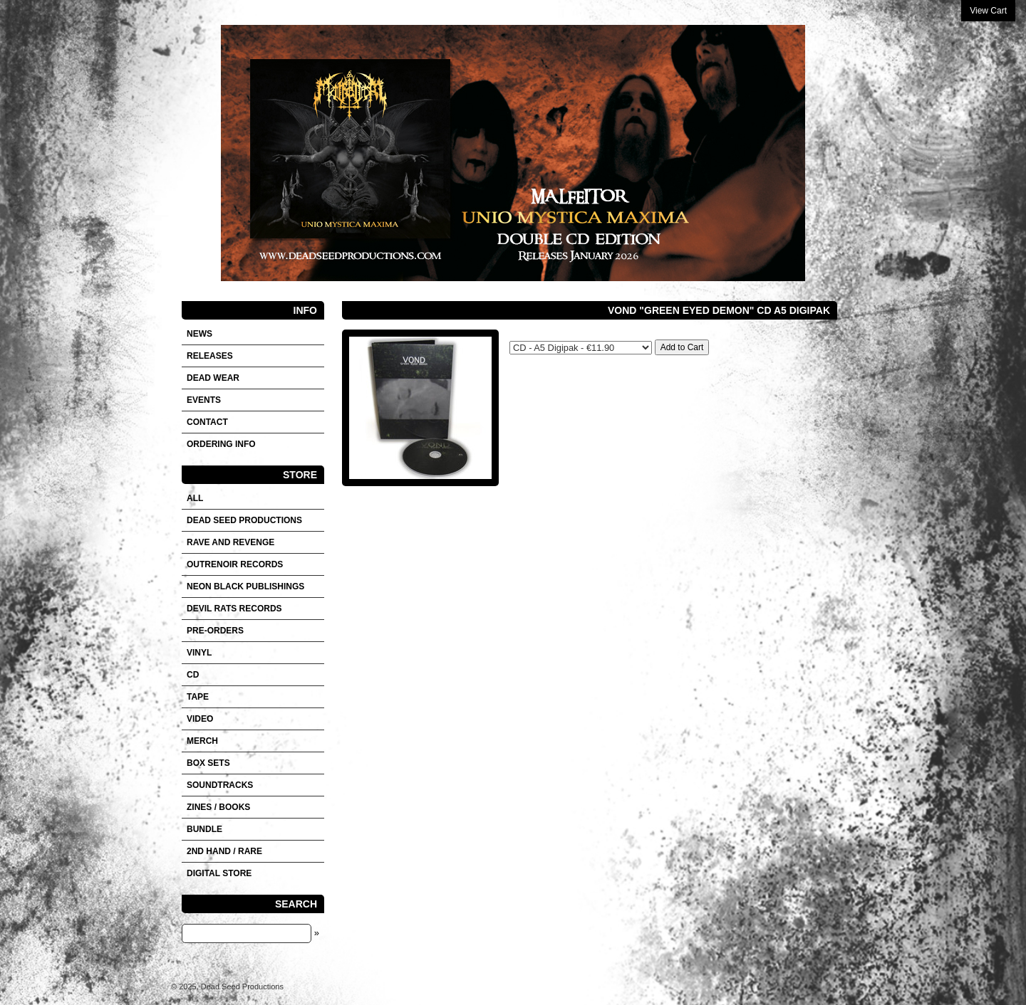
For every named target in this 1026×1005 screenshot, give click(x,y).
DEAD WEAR (213, 378)
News (199, 334)
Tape (198, 697)
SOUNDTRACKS (220, 785)
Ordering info (221, 444)
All (195, 498)
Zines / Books (218, 807)
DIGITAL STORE (219, 873)
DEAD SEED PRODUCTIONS (244, 520)
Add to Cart (682, 347)
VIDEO (200, 719)
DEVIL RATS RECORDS (234, 609)
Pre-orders (215, 631)
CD (193, 675)
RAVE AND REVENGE (230, 542)
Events (204, 400)
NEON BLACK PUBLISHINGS (245, 586)
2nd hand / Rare (224, 851)
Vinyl (199, 653)
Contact (207, 422)
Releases (210, 356)
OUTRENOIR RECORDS (235, 564)
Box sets (208, 763)
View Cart (988, 11)
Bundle (204, 829)
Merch (202, 741)
